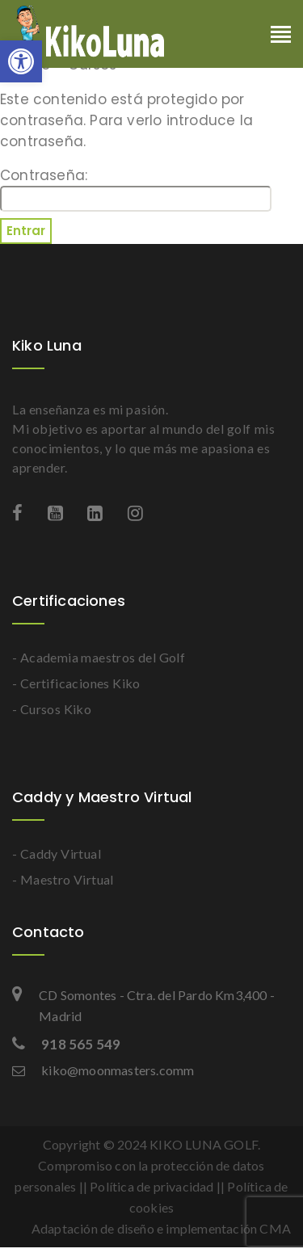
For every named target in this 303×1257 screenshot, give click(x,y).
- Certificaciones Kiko (76, 683)
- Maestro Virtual (63, 879)
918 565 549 (66, 1044)
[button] (21, 61)
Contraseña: (135, 189)
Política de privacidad (151, 1186)
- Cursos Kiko (51, 709)
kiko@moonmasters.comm (103, 1070)
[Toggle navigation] (281, 36)
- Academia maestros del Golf (98, 657)
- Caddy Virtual (56, 853)
